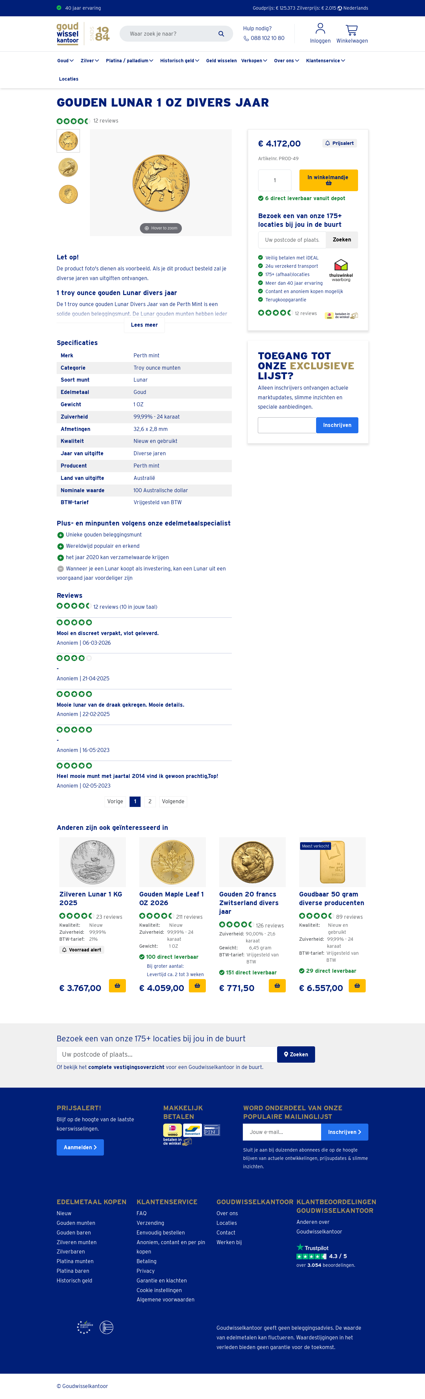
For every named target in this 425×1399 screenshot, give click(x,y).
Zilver (87, 60)
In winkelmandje (328, 179)
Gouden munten (76, 1223)
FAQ (142, 1213)
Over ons (284, 60)
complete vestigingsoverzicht (126, 1067)
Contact (225, 1232)
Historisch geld (177, 60)
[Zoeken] (221, 34)
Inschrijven (337, 425)
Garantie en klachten (162, 1280)
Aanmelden (80, 1147)
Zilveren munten (77, 1242)
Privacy (146, 1271)
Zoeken (342, 239)
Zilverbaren (71, 1251)
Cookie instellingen (159, 1290)
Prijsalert (339, 143)
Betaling (147, 1261)
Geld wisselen (221, 60)
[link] (92, 862)
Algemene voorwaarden (166, 1299)
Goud (63, 60)
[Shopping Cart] (352, 33)
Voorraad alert (81, 949)
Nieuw (64, 1213)
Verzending (150, 1223)
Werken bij (229, 1242)
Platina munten (75, 1261)
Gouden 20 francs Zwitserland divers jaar (249, 902)
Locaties (69, 79)
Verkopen (251, 60)
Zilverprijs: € (316, 8)
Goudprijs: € (274, 8)
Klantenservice (323, 60)
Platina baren (73, 1271)
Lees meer (144, 325)
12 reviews (306, 313)
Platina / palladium (127, 60)
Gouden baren (74, 1232)
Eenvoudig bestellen (161, 1232)
